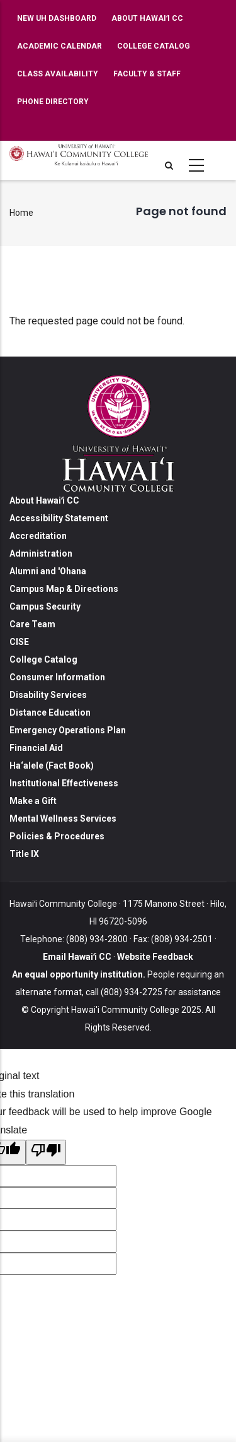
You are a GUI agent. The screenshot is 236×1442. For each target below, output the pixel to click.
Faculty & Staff (147, 73)
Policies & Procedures (56, 836)
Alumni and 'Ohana (47, 571)
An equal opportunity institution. (78, 974)
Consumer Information (57, 677)
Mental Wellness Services (62, 818)
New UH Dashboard (56, 18)
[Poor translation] (46, 1152)
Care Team (32, 624)
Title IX (24, 854)
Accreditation (38, 536)
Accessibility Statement (58, 518)
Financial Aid (36, 748)
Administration (40, 553)
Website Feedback (154, 957)
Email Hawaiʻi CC (77, 957)
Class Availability (57, 73)
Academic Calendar (59, 46)
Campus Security (45, 606)
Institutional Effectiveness (63, 783)
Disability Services (48, 695)
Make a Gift (33, 801)
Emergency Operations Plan (67, 730)
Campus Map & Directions (63, 589)
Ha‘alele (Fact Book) (51, 765)
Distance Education (50, 712)
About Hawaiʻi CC (147, 18)
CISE (19, 642)
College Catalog (153, 46)
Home (21, 213)
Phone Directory (53, 101)
